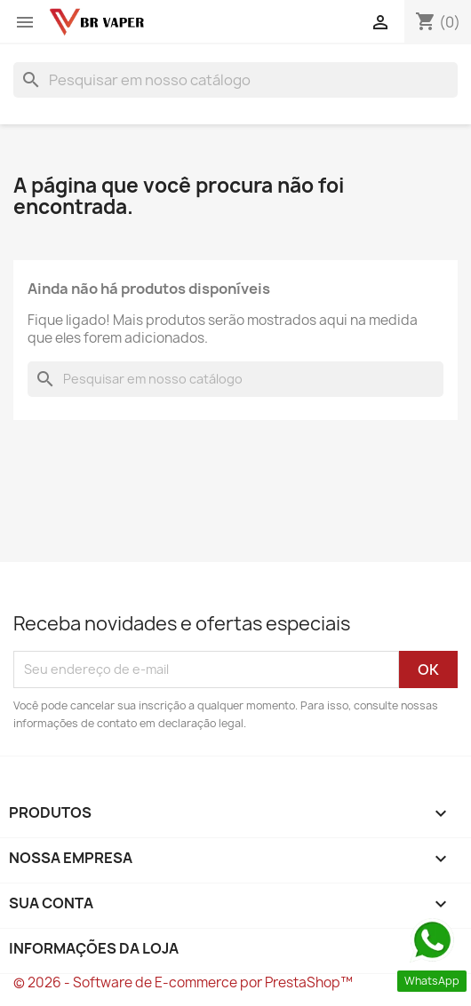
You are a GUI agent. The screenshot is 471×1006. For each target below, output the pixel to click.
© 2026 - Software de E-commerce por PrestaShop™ (183, 982)
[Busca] (235, 80)
